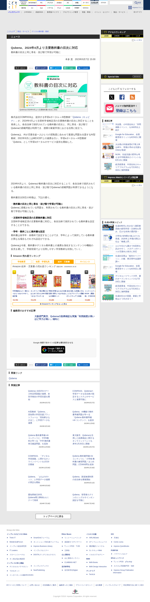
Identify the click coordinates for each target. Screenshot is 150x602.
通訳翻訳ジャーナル (96, 546)
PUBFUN (114, 550)
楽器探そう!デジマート (73, 542)
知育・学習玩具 (43, 262)
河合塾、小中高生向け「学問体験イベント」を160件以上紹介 (128, 127)
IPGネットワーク (117, 558)
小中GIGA (28, 12)
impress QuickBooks (121, 546)
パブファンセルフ (120, 554)
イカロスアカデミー (96, 555)
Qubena (13, 378)
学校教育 (21, 262)
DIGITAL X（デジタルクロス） (45, 555)
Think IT (13, 538)
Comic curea (118, 542)
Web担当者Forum (16, 542)
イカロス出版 (91, 534)
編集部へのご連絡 (66, 585)
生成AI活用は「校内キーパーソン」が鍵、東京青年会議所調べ (128, 259)
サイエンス (85, 262)
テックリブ (90, 571)
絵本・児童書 (64, 262)
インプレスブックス (41, 566)
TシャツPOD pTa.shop (123, 562)
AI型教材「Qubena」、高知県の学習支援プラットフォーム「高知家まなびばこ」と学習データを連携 (39, 417)
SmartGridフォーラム (42, 538)
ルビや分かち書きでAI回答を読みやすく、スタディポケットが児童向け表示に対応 (128, 249)
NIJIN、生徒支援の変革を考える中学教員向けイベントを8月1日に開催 (128, 157)
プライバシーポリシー (84, 585)
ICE (112, 534)
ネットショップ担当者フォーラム (46, 542)
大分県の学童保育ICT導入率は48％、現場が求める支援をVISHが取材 (128, 147)
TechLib (92, 574)
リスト (31, 68)
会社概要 (98, 585)
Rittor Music (66, 534)
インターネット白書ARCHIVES (21, 575)
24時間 (116, 36)
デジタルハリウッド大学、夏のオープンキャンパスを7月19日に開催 (128, 279)
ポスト (22, 68)
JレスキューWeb (95, 550)
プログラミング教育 (70, 12)
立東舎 (67, 550)
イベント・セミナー (102, 12)
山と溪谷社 (66, 555)
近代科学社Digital (71, 570)
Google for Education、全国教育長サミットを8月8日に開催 (128, 137)
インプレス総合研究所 (18, 546)
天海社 (116, 538)
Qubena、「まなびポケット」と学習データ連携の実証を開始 (39, 479)
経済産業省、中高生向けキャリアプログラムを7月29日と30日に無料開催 (128, 167)
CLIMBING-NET (71, 562)
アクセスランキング (117, 32)
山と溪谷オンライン (72, 558)
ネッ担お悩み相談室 (17, 559)
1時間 (106, 36)
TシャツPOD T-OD (72, 546)
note (71, 68)
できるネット (15, 571)
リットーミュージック (73, 538)
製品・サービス (119, 12)
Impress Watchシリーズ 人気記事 (123, 177)
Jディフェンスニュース (98, 542)
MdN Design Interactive (98, 567)
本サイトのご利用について (16, 585)
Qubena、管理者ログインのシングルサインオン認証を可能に (83, 497)
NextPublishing (39, 570)
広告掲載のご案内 (49, 585)
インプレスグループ (112, 585)
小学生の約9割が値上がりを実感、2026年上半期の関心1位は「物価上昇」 (128, 239)
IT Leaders (14, 550)
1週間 (127, 36)
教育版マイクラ (53, 12)
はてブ (57, 68)
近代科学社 (66, 567)
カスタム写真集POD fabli (124, 566)
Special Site (113, 77)
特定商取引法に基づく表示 (133, 585)
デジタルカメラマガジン (19, 567)
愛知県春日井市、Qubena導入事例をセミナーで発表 (38, 497)
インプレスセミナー (41, 550)
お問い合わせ (35, 585)
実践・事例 (86, 12)
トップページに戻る (53, 516)
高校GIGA (39, 12)
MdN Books (93, 562)
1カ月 (138, 36)
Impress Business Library (43, 546)
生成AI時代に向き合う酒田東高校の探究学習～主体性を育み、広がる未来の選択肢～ (128, 229)
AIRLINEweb (94, 538)
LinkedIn (85, 68)
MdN (88, 559)
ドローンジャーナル (17, 555)
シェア (43, 68)
